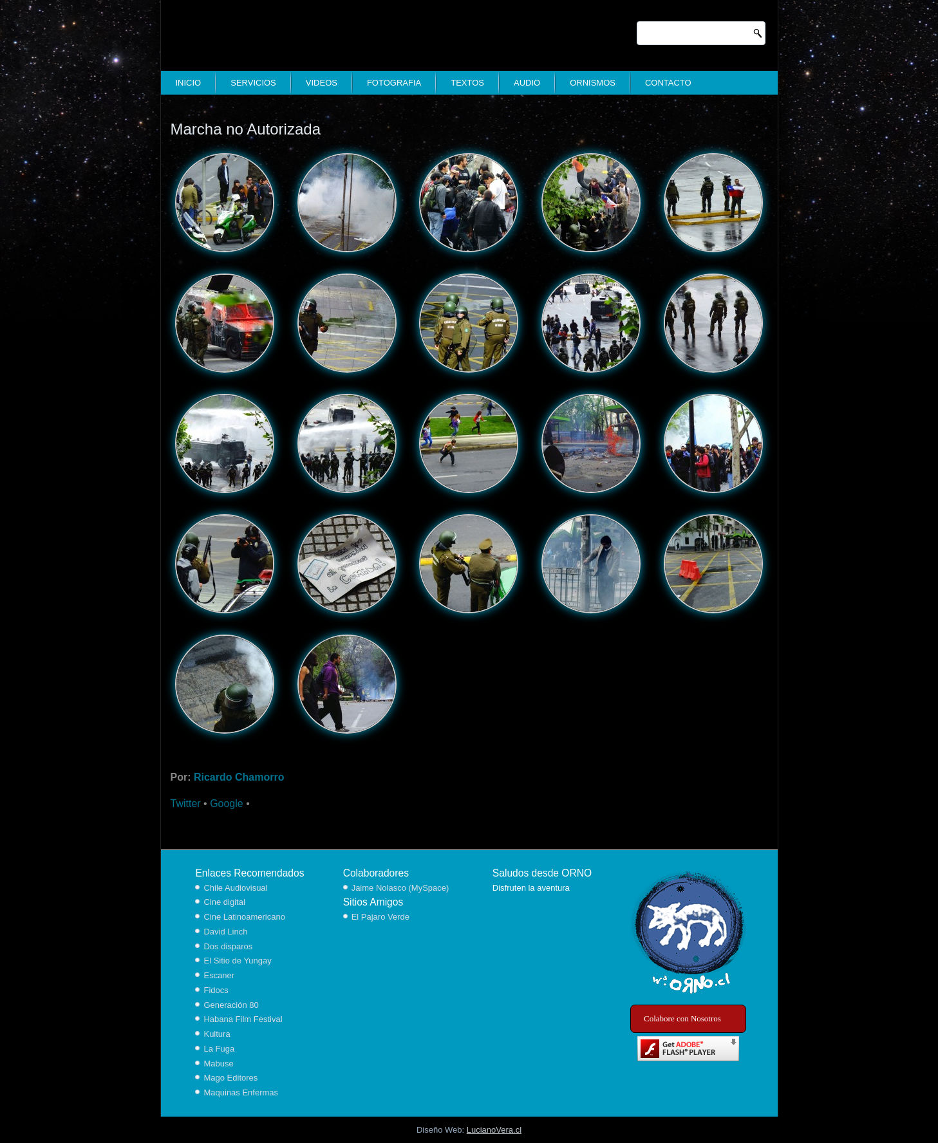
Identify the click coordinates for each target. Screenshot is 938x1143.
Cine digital (224, 902)
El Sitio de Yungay (237, 960)
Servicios (253, 83)
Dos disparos (227, 946)
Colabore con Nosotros (682, 1018)
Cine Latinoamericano (244, 917)
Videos (321, 83)
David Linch (225, 931)
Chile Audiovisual (235, 888)
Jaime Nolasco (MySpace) (400, 888)
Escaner (218, 975)
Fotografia (394, 83)
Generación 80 (230, 1005)
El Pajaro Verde (380, 917)
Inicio (189, 83)
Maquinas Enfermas (240, 1092)
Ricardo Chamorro (239, 777)
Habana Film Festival (242, 1019)
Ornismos (592, 83)
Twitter (186, 803)
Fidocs (215, 990)
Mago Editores (230, 1078)
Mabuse (218, 1063)
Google (226, 803)
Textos (467, 83)
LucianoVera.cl (494, 1130)
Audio (527, 83)
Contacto (668, 83)
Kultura (216, 1034)
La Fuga (218, 1049)
